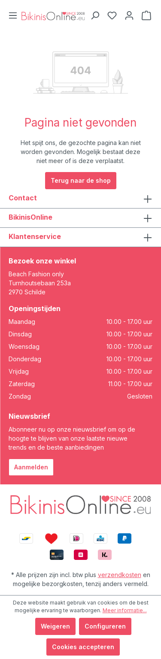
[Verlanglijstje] (112, 15)
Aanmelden (31, 467)
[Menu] (12, 15)
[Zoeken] (94, 15)
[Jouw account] (129, 15)
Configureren (105, 626)
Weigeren (55, 626)
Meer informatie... (125, 610)
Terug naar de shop (81, 180)
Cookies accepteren (83, 646)
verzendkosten (119, 574)
